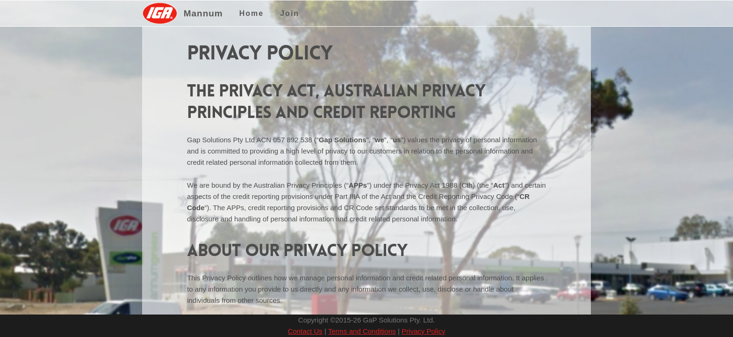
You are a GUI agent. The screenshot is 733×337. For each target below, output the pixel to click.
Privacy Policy (423, 331)
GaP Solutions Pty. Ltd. (399, 320)
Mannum (203, 13)
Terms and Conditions (362, 331)
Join (289, 13)
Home (251, 13)
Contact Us (305, 331)
